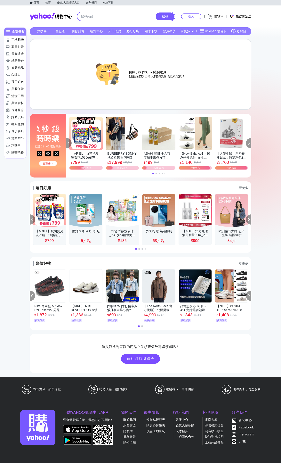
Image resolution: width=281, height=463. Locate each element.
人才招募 (182, 431)
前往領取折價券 (141, 358)
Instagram (246, 434)
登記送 (60, 31)
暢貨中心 (96, 31)
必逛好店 (132, 31)
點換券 (42, 31)
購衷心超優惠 (155, 425)
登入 (191, 16)
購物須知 (129, 442)
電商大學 (211, 419)
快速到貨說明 (214, 436)
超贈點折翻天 (155, 419)
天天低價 (114, 31)
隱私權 (128, 431)
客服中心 (182, 419)
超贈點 (238, 31)
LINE (242, 441)
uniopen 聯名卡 (213, 31)
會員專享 (169, 31)
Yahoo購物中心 (51, 16)
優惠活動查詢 (155, 431)
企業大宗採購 (185, 425)
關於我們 (129, 419)
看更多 (187, 31)
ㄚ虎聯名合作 (185, 436)
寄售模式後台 (214, 425)
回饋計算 (78, 31)
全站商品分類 (214, 442)
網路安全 (129, 425)
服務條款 (129, 436)
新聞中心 (245, 420)
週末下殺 (151, 31)
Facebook (246, 427)
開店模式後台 (214, 431)
